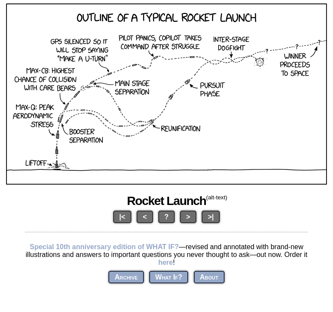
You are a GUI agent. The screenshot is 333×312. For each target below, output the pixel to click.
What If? (168, 277)
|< (122, 217)
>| (211, 217)
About (209, 277)
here (165, 262)
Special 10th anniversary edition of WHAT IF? (104, 246)
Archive (125, 277)
